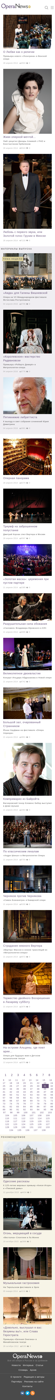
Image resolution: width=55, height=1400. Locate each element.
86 (38, 1106)
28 (24, 1086)
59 (18, 1098)
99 (18, 1112)
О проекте (16, 1377)
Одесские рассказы (27, 1185)
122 (7, 1124)
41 (4, 1092)
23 (45, 1083)
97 (4, 1112)
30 (38, 1086)
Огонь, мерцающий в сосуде (27, 1235)
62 (38, 1098)
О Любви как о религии (27, 55)
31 (45, 1086)
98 (11, 1112)
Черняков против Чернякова (27, 898)
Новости (16, 1365)
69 (31, 1101)
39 (45, 1089)
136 (28, 1130)
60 (24, 1098)
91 (18, 1109)
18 (11, 1083)
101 (34, 1112)
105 (15, 1115)
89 (4, 1109)
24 (51, 1083)
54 (38, 1095)
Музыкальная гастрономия (27, 1285)
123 (15, 1124)
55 (45, 1095)
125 (32, 1124)
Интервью (28, 1365)
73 (4, 1103)
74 (11, 1103)
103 (50, 1112)
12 (23, 1080)
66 (11, 1101)
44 (24, 1092)
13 (30, 1080)
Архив (33, 1370)
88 (51, 1106)
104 (7, 1115)
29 (31, 1086)
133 (48, 1127)
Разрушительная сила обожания (27, 625)
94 (38, 1109)
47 (45, 1092)
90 (11, 1109)
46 (38, 1092)
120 (40, 1121)
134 (11, 1130)
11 (17, 1080)
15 (44, 1080)
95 (45, 1109)
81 (4, 1106)
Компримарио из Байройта (27, 802)
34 (11, 1089)
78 (38, 1103)
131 (32, 1127)
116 (7, 1121)
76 (24, 1103)
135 (19, 1130)
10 (10, 1080)
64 (51, 1098)
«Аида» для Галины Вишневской (27, 296)
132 (40, 1127)
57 (4, 1098)
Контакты (27, 1386)
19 (18, 1083)
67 (18, 1101)
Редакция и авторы (34, 1377)
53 (31, 1095)
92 (24, 1109)
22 (38, 1083)
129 (15, 1127)
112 (24, 1118)
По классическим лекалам (27, 853)
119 (32, 1121)
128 (7, 1127)
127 (48, 1124)
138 (44, 1130)
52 (24, 1095)
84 (24, 1106)
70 (38, 1101)
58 (11, 1098)
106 (24, 1115)
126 (40, 1124)
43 (18, 1092)
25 (4, 1086)
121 (48, 1121)
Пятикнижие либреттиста (27, 421)
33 (4, 1089)
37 (31, 1089)
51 (18, 1095)
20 (24, 1083)
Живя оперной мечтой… (27, 140)
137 (36, 1130)
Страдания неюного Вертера (27, 949)
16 (50, 1080)
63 (45, 1098)
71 (45, 1101)
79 (45, 1103)
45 (31, 1092)
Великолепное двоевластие (27, 675)
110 (7, 1118)
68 (24, 1101)
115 (48, 1118)
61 (31, 1098)
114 (40, 1118)
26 (11, 1086)
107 (32, 1115)
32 (51, 1086)
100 (26, 1112)
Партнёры (16, 1381)
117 (15, 1121)
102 (42, 1112)
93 (31, 1109)
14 (37, 1080)
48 (51, 1092)
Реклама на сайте (34, 1381)
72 (51, 1101)
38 (38, 1089)
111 (15, 1118)
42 (11, 1092)
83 (18, 1106)
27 (18, 1086)
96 (51, 1109)
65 (4, 1101)
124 (24, 1124)
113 (32, 1118)
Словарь (23, 1370)
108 (40, 1115)
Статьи (39, 1365)
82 (11, 1106)
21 (31, 1083)
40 (51, 1089)
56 (51, 1095)
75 (18, 1103)
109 (48, 1115)
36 (24, 1089)
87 (45, 1106)
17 (4, 1083)
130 (24, 1127)
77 (31, 1103)
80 (51, 1103)
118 (24, 1121)
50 (11, 1095)
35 (18, 1089)
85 (31, 1106)
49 (4, 1095)
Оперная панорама (16, 478)
